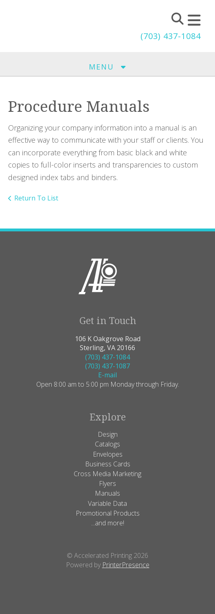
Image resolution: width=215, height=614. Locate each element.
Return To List (36, 198)
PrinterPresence (125, 564)
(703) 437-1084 (170, 35)
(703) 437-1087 (107, 365)
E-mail (107, 374)
